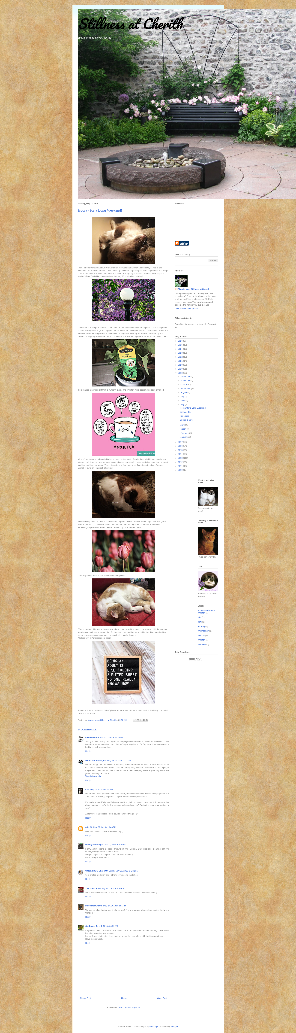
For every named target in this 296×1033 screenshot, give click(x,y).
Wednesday (203, 631)
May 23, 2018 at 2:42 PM (127, 871)
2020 (180, 365)
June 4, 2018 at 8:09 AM (107, 926)
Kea (87, 789)
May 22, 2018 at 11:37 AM (119, 760)
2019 (180, 369)
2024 (180, 349)
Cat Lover (90, 926)
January (184, 437)
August (183, 392)
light (200, 622)
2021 (180, 361)
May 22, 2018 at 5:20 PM (101, 789)
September (185, 388)
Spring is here (186, 420)
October (184, 384)
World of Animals (93, 776)
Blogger (174, 1026)
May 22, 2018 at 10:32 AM (111, 737)
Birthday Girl (185, 412)
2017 (180, 442)
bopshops (153, 1026)
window (201, 635)
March (183, 429)
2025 (180, 345)
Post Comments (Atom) (130, 1007)
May (182, 404)
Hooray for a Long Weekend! (193, 408)
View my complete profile (186, 308)
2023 (180, 353)
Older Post (162, 998)
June (182, 400)
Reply (88, 751)
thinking (201, 626)
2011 (180, 466)
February (184, 433)
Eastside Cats (92, 737)
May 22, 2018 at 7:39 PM (115, 844)
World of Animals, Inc (95, 760)
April (182, 425)
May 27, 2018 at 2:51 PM (114, 906)
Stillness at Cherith (130, 23)
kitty (199, 617)
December (185, 376)
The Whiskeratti (93, 888)
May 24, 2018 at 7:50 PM (113, 888)
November (185, 380)
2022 (180, 357)
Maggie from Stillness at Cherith (193, 289)
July (182, 396)
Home (124, 998)
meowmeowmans (93, 906)
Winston (201, 640)
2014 (180, 454)
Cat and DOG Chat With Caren (100, 871)
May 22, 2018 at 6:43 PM (104, 827)
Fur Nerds (184, 416)
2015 (180, 450)
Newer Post (85, 998)
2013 (180, 458)
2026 (180, 341)
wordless (202, 644)
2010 (180, 470)
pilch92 (89, 827)
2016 (180, 446)
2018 (180, 373)
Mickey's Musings (94, 844)
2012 (180, 462)
